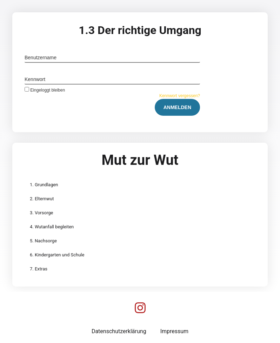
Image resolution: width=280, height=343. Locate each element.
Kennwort (35, 79)
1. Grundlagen (44, 184)
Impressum (174, 331)
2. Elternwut (42, 198)
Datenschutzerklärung (119, 331)
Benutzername (40, 57)
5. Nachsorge (43, 240)
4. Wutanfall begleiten (52, 226)
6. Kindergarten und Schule (57, 254)
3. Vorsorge (41, 212)
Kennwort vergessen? (179, 95)
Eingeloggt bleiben (45, 90)
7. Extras (38, 268)
